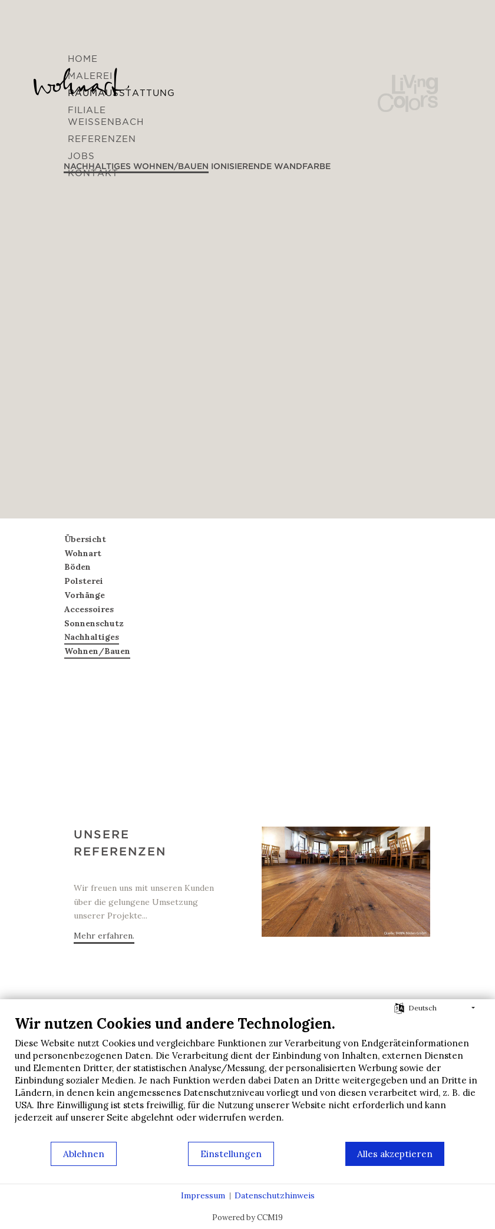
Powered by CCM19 (247, 1218)
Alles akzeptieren (395, 1153)
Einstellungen (231, 1153)
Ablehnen (83, 1153)
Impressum (203, 1195)
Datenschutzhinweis (275, 1195)
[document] (247, 1078)
